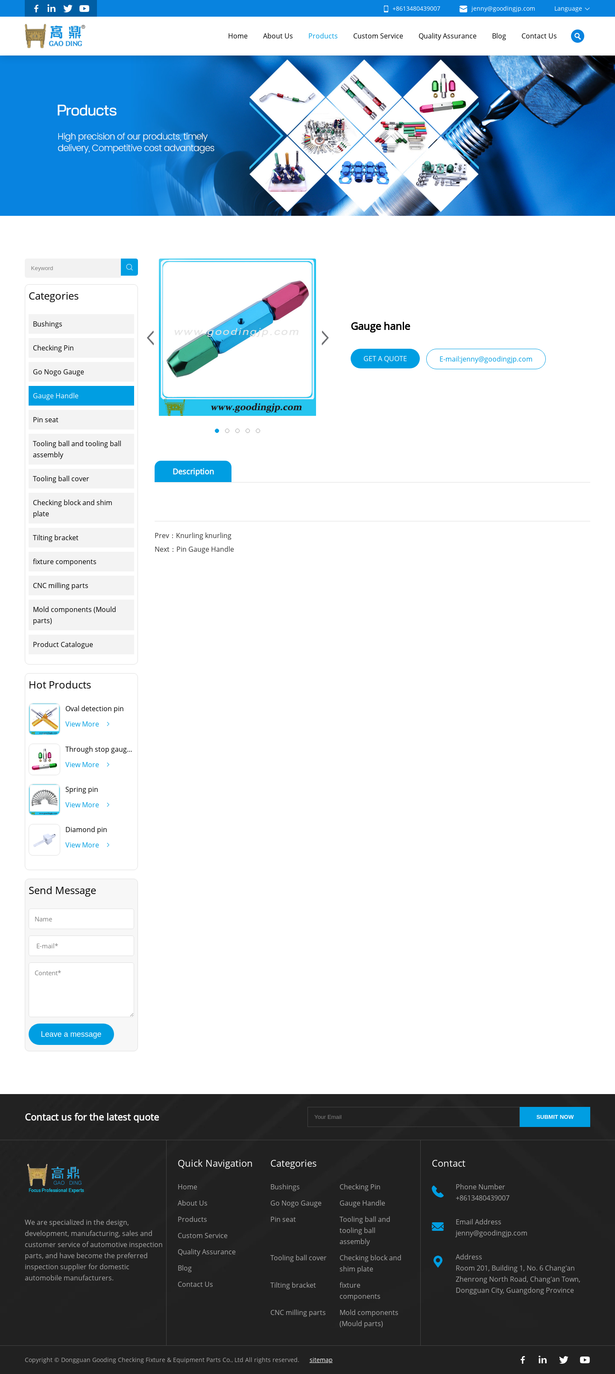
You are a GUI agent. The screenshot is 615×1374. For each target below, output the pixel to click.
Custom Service (378, 36)
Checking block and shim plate (72, 508)
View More (82, 724)
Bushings (47, 324)
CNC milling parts (60, 585)
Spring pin (81, 789)
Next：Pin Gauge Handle (194, 549)
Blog (499, 36)
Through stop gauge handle (110, 749)
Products (323, 36)
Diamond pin (86, 829)
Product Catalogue (63, 644)
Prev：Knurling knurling (193, 535)
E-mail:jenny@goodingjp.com (486, 359)
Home (238, 36)
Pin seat (46, 419)
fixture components (65, 561)
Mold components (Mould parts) (74, 615)
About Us (278, 36)
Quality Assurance (448, 36)
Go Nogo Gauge (58, 372)
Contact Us (539, 36)
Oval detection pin (94, 708)
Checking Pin (53, 348)
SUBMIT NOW (555, 1117)
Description (193, 471)
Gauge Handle (56, 395)
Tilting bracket (56, 537)
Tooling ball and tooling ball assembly (77, 449)
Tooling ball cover (61, 478)
